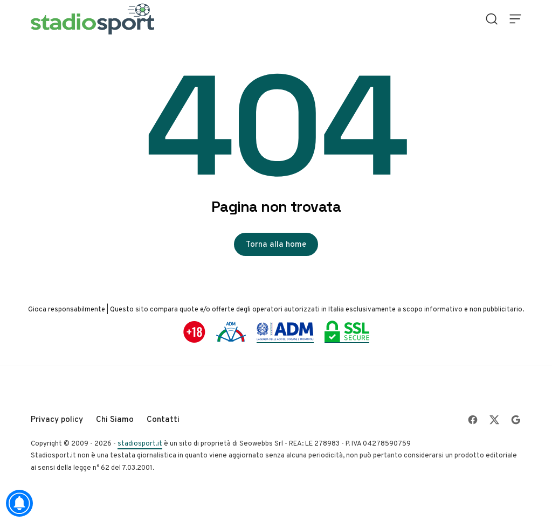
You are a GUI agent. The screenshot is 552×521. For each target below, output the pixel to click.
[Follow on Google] (516, 419)
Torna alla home (276, 244)
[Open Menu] (515, 19)
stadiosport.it (140, 443)
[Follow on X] (494, 419)
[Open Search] (491, 19)
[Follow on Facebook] (472, 419)
